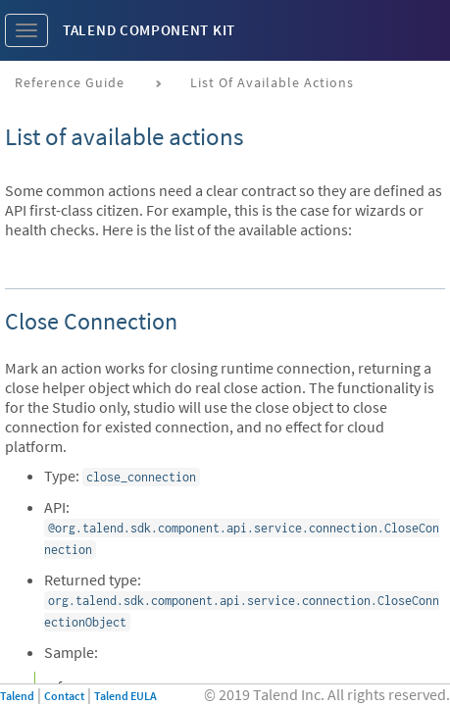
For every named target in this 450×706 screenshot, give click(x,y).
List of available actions (272, 82)
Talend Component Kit (149, 30)
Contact (64, 695)
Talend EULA (125, 695)
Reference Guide (70, 82)
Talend (17, 695)
